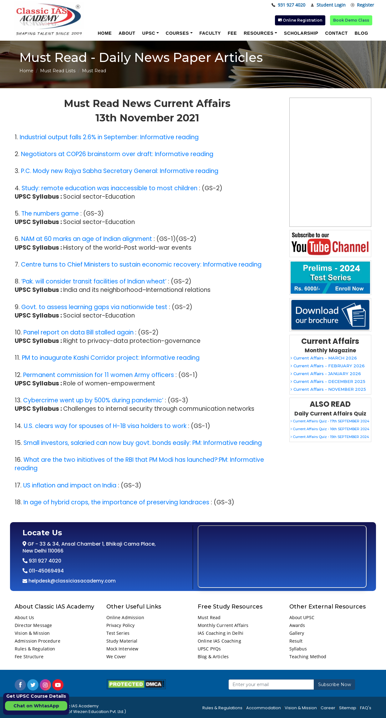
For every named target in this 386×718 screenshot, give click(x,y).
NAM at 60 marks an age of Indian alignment (86, 239)
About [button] (127, 33)
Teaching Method (308, 656)
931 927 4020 (288, 5)
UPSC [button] (148, 33)
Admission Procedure (37, 641)
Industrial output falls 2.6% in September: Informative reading (109, 137)
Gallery (296, 633)
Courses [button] (177, 33)
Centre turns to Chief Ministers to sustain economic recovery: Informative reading (141, 264)
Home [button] (105, 33)
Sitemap (347, 708)
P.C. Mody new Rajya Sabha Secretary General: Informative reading (119, 171)
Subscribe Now (334, 684)
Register (362, 5)
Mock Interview (122, 649)
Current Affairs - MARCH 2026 (324, 357)
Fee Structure (29, 656)
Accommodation (263, 708)
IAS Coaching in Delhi (220, 633)
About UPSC (301, 617)
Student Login (328, 5)
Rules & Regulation (35, 649)
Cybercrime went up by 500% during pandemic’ (93, 400)
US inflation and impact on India (69, 485)
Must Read (209, 617)
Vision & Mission (32, 633)
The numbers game (50, 213)
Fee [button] (232, 33)
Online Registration (300, 20)
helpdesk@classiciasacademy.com (71, 581)
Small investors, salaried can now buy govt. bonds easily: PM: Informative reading (142, 443)
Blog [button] (361, 33)
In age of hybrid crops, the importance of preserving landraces (116, 502)
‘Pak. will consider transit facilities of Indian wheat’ (93, 281)
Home (26, 71)
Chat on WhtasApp (36, 706)
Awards (297, 625)
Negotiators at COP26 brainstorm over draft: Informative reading (117, 154)
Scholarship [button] (301, 33)
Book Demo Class (351, 20)
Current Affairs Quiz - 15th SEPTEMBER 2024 (330, 437)
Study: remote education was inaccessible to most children (109, 188)
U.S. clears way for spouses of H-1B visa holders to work (105, 426)
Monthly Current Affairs (223, 625)
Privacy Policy (120, 625)
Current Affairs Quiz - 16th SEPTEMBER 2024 (330, 429)
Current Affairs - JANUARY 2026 (326, 373)
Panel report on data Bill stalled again (78, 332)
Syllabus (298, 649)
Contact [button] (336, 33)
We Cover (116, 656)
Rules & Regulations (222, 708)
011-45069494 (46, 570)
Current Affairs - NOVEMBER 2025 (328, 389)
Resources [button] (258, 33)
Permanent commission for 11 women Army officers (98, 375)
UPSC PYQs (209, 649)
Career (328, 708)
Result (296, 641)
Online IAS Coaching (219, 641)
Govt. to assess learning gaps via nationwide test (94, 307)
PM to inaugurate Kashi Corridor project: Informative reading (111, 358)
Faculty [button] (210, 33)
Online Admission (125, 617)
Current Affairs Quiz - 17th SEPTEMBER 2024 (330, 421)
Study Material (122, 641)
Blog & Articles (213, 656)
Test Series (118, 633)
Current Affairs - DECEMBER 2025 (328, 381)
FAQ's (365, 708)
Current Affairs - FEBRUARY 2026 (328, 365)
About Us (24, 617)
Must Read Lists (57, 71)
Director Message (33, 625)
